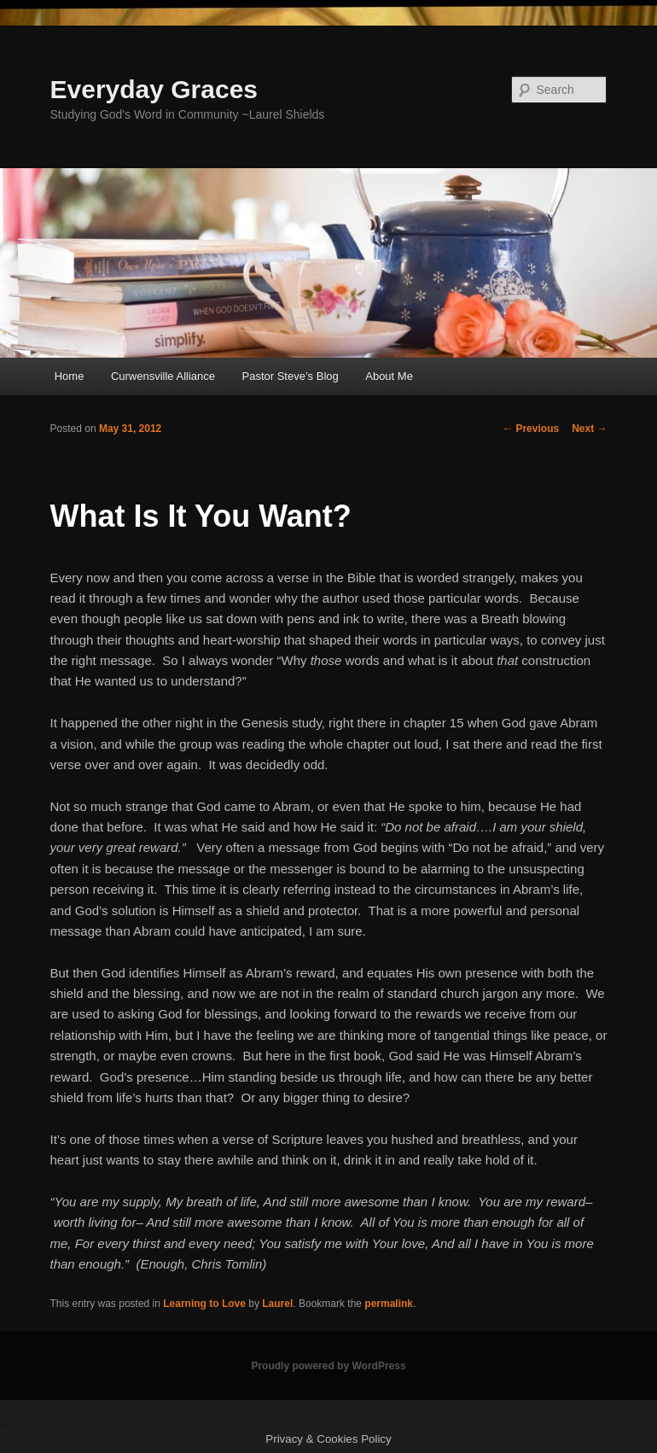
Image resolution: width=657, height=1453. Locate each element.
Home (69, 376)
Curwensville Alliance (163, 376)
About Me (389, 376)
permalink (388, 1304)
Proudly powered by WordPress (328, 1366)
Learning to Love (204, 1304)
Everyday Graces (154, 89)
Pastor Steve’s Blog (290, 376)
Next (589, 429)
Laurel (277, 1304)
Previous (531, 429)
